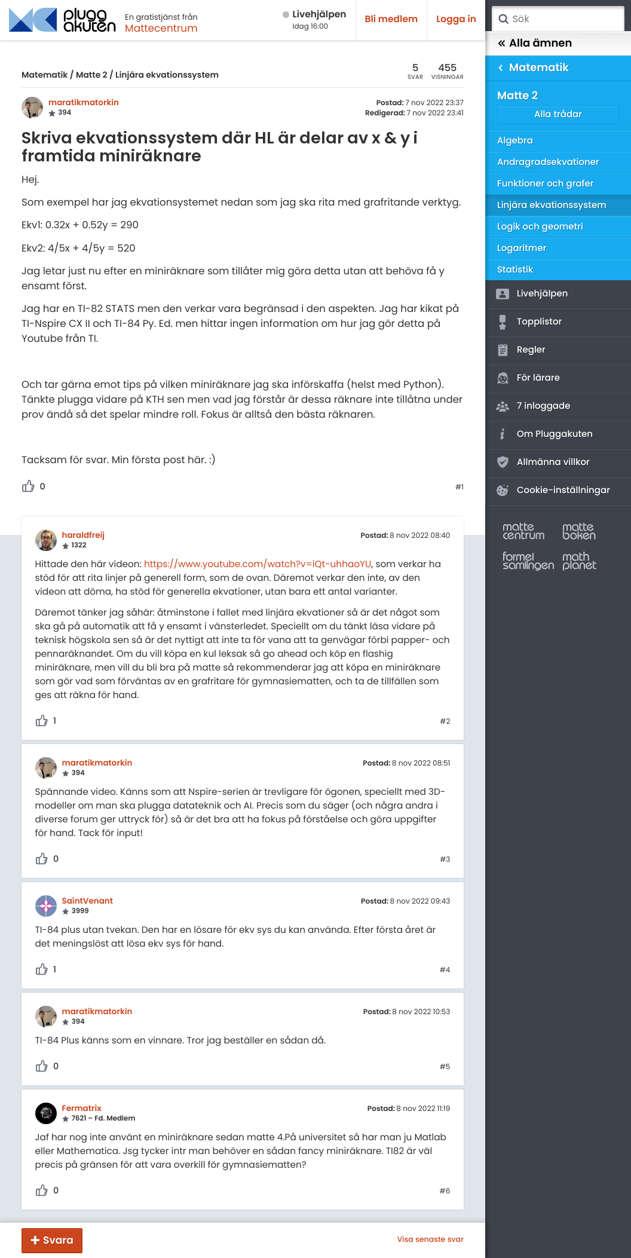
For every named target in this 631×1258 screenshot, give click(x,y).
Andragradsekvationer (548, 162)
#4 (445, 970)
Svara (58, 1240)
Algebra (515, 140)
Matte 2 (92, 75)
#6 (445, 1191)
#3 (445, 860)
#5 (445, 1067)
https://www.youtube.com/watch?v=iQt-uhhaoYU (257, 564)
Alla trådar (558, 114)
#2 (445, 722)
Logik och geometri (540, 227)
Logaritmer (521, 248)
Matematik (45, 75)
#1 (459, 487)
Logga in (456, 19)
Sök (503, 19)
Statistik (515, 270)
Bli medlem (391, 19)
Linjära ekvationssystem (167, 75)
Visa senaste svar (430, 1240)
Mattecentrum (161, 28)
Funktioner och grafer (545, 183)
